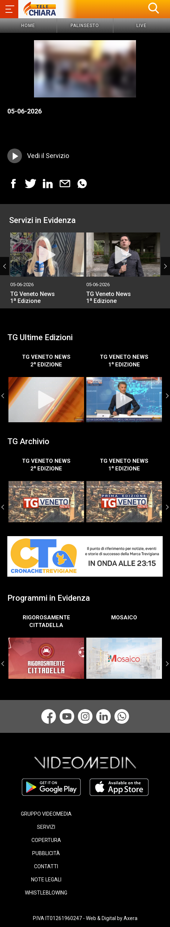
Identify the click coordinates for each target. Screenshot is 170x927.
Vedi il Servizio (48, 155)
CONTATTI (46, 866)
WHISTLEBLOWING (46, 893)
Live (141, 25)
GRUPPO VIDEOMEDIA (46, 814)
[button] (153, 8)
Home (28, 25)
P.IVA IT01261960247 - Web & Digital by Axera (85, 918)
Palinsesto (85, 25)
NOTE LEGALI (46, 879)
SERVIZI (46, 827)
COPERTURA (46, 840)
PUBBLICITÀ (46, 853)
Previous (4, 266)
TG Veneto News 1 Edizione (32, 297)
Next (165, 266)
